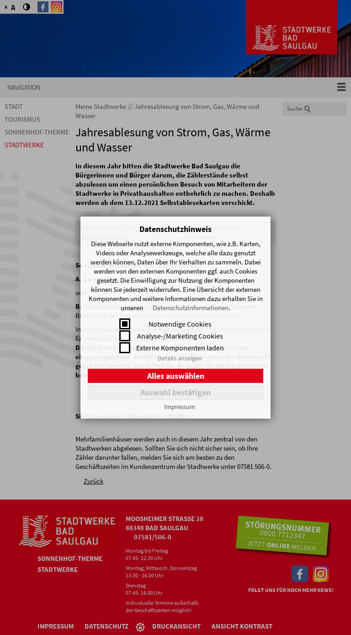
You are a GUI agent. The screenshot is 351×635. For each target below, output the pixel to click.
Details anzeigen (180, 358)
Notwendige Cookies (180, 323)
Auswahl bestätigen (175, 392)
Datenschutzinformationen (191, 307)
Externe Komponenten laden (180, 347)
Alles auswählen (175, 376)
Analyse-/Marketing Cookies (180, 335)
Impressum (179, 406)
